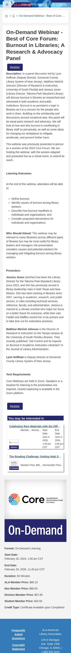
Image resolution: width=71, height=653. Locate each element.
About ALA (18, 638)
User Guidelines (18, 610)
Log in (61, 4)
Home (7, 15)
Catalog (14, 15)
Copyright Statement (18, 589)
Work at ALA (18, 632)
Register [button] (15, 67)
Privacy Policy (18, 599)
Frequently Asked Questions (18, 576)
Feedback (18, 625)
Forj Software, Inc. (49, 644)
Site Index (18, 618)
